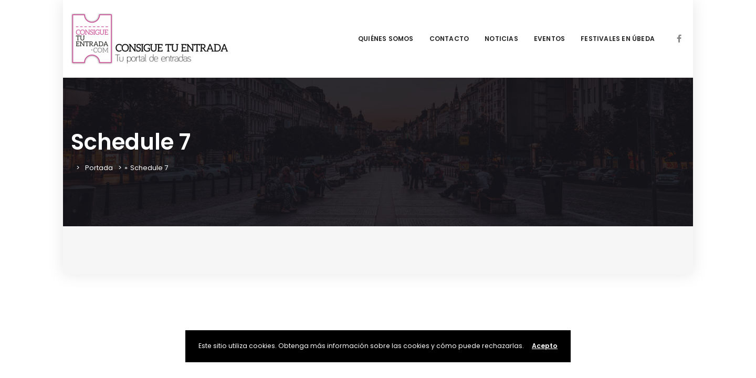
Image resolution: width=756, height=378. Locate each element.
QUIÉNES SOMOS (386, 38)
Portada (99, 168)
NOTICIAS (501, 38)
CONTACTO (449, 38)
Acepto (545, 345)
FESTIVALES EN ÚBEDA (618, 38)
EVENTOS (549, 38)
